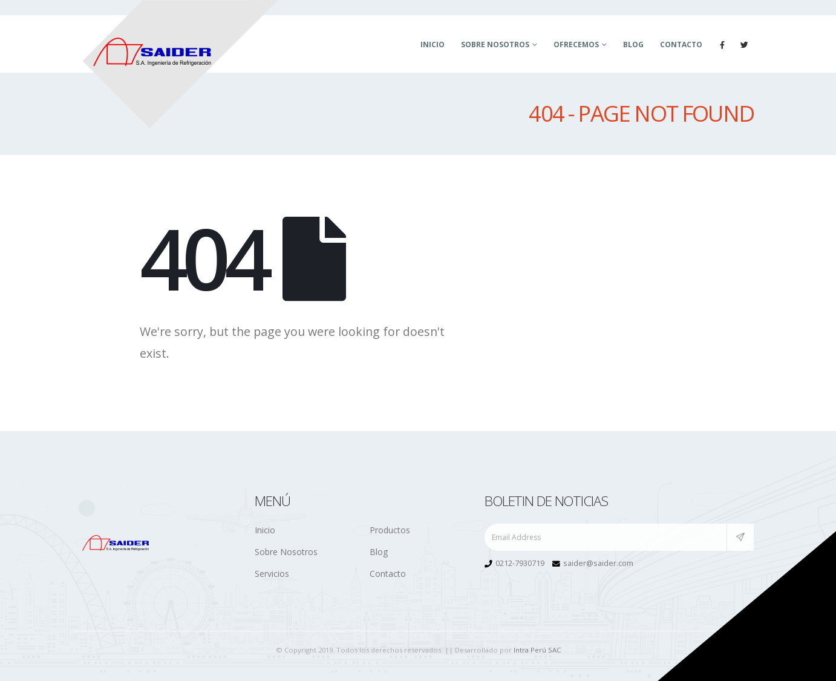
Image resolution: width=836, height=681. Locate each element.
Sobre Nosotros (495, 44)
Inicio (432, 44)
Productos (390, 530)
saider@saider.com (598, 563)
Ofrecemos (576, 44)
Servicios (272, 573)
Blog (633, 44)
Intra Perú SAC (537, 649)
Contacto (681, 44)
